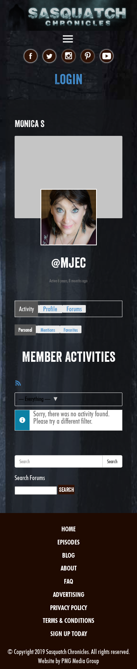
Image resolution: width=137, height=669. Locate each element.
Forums (74, 309)
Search (112, 461)
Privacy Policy (68, 608)
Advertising (68, 594)
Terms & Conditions (68, 620)
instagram (68, 56)
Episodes (68, 542)
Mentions (48, 330)
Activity (26, 309)
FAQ (68, 581)
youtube (106, 56)
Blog (68, 555)
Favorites (71, 330)
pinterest (87, 56)
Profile (50, 309)
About (69, 568)
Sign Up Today (68, 634)
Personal (25, 330)
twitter (49, 56)
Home (68, 529)
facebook (30, 56)
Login (68, 79)
